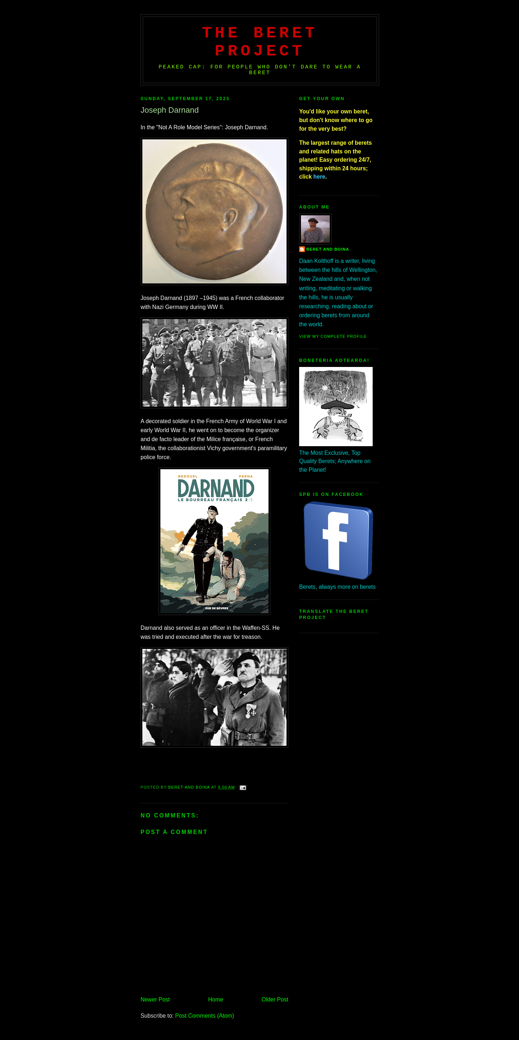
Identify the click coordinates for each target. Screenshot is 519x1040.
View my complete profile (333, 336)
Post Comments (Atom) (204, 1016)
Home (215, 999)
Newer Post (155, 999)
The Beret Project (260, 42)
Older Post (275, 999)
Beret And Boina (327, 249)
